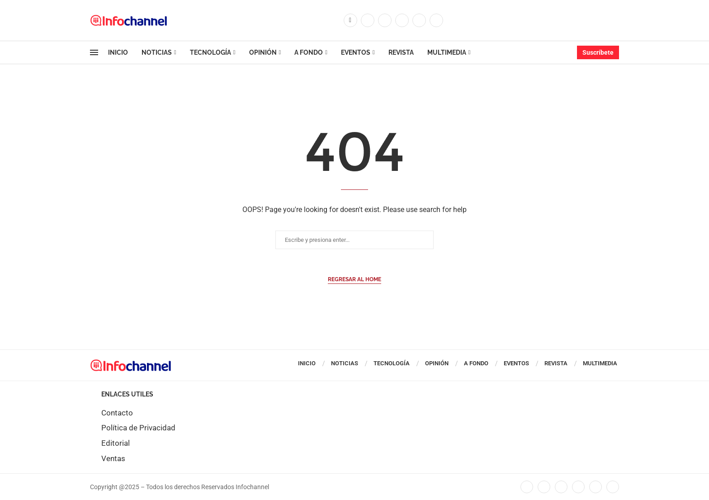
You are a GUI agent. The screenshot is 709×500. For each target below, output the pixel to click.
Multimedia (446, 52)
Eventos (355, 52)
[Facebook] (350, 20)
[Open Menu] (94, 52)
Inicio (118, 52)
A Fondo (308, 52)
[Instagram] (385, 20)
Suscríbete (598, 52)
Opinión (263, 52)
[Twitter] (367, 20)
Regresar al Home (354, 279)
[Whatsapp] (436, 20)
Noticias (157, 52)
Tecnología (210, 52)
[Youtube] (419, 20)
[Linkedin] (402, 20)
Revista (401, 52)
